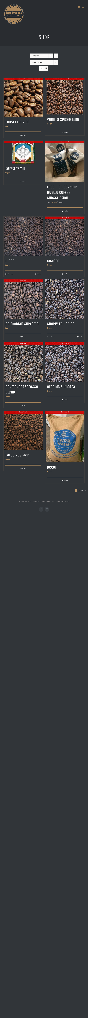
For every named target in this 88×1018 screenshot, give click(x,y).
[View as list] (46, 68)
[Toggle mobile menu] (83, 7)
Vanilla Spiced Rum (63, 119)
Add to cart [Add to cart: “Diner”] (10, 274)
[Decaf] (64, 436)
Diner (9, 260)
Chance (53, 260)
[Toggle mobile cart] (79, 7)
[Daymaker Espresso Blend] (23, 362)
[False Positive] (23, 430)
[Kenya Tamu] (23, 152)
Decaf (52, 467)
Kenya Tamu (15, 168)
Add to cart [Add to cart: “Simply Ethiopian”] (52, 337)
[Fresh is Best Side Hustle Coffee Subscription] (64, 161)
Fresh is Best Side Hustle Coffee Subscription (62, 192)
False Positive (17, 455)
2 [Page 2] (79, 490)
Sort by (35, 56)
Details (24, 135)
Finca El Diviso (17, 122)
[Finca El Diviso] (23, 97)
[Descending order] (56, 56)
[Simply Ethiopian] (64, 299)
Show (37, 63)
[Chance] (64, 236)
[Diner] (23, 236)
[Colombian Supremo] (23, 299)
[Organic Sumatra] (64, 362)
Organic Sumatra (61, 386)
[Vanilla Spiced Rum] (64, 96)
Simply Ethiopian (60, 323)
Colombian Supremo (22, 323)
